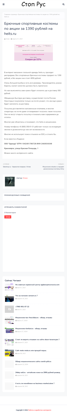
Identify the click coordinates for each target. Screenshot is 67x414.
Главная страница (10, 14)
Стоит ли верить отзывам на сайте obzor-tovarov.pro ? (37, 340)
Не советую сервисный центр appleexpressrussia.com (37, 285)
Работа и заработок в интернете (39, 410)
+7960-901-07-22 (22, 307)
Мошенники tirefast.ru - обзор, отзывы (31, 329)
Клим (8, 39)
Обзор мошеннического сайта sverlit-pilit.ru (33, 361)
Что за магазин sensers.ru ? (26, 296)
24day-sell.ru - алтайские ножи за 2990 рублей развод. (37, 372)
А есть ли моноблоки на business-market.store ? (34, 383)
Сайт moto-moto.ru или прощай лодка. (30, 351)
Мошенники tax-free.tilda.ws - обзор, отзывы (33, 318)
